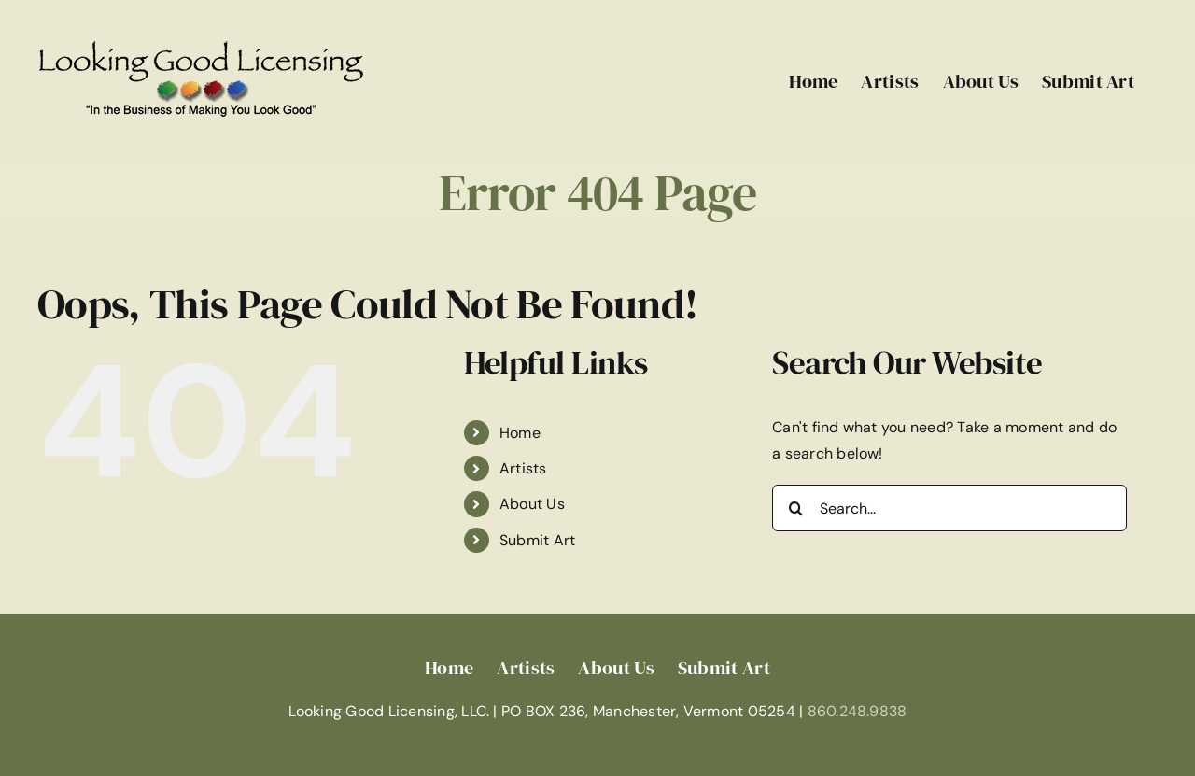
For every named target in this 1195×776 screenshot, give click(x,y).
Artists (523, 468)
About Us (532, 504)
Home (520, 433)
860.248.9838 (857, 711)
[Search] (795, 508)
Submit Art (537, 540)
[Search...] (949, 508)
